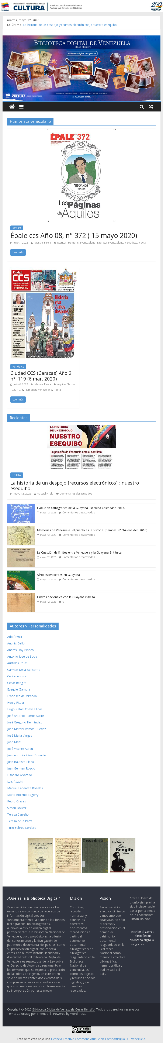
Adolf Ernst (14, 637)
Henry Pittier (15, 703)
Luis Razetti (15, 781)
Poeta (142, 242)
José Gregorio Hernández (24, 722)
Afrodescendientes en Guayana (58, 575)
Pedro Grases (16, 801)
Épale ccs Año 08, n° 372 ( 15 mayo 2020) (73, 235)
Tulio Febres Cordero (21, 828)
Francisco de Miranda (22, 696)
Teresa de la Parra (19, 821)
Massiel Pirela (43, 242)
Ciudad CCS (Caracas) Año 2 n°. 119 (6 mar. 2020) (41, 376)
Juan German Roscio (21, 768)
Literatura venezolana (110, 242)
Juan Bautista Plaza (20, 762)
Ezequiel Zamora (18, 689)
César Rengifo (17, 683)
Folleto (17, 475)
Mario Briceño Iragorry (22, 795)
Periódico (18, 366)
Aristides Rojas (17, 663)
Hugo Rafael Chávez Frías (24, 709)
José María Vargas (19, 735)
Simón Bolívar (16, 808)
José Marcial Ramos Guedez (26, 729)
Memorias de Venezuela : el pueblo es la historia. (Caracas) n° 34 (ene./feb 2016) (92, 530)
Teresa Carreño (18, 814)
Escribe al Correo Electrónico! (143, 934)
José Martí (14, 742)
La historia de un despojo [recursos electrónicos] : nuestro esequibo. (70, 25)
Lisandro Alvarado (19, 775)
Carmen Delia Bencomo (23, 670)
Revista (17, 228)
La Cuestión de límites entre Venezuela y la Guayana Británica (79, 552)
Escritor (61, 242)
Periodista (131, 242)
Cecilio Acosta (17, 676)
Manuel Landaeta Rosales (25, 788)
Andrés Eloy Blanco (20, 650)
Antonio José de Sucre (22, 656)
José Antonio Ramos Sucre (25, 716)
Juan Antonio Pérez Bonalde (26, 755)
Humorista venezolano (82, 242)
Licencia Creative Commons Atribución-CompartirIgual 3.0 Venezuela (98, 1039)
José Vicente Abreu (20, 749)
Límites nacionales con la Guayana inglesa (66, 597)
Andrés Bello (16, 643)
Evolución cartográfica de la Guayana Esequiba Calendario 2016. (81, 508)
